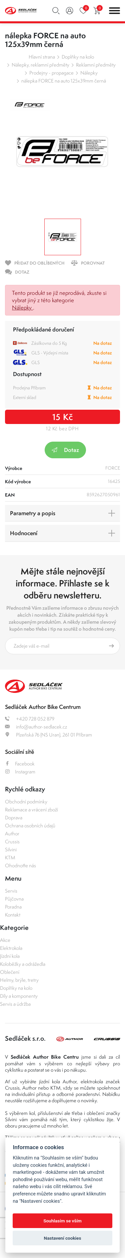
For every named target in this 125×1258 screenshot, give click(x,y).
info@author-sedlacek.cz (36, 727)
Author (12, 833)
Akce (5, 940)
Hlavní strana (42, 57)
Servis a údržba (15, 1004)
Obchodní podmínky (26, 801)
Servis (11, 891)
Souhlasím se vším (62, 1220)
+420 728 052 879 (29, 719)
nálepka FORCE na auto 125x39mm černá (63, 81)
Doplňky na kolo (78, 57)
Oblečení (9, 972)
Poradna (13, 907)
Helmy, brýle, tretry (19, 980)
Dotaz (65, 450)
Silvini (11, 849)
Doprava (13, 817)
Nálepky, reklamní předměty (40, 65)
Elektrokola (11, 948)
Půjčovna (14, 899)
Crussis (12, 841)
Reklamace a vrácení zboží (31, 809)
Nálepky (89, 73)
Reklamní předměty (96, 65)
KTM (10, 857)
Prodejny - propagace (51, 73)
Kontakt (12, 915)
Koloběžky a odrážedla (22, 964)
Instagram (20, 771)
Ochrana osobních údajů (30, 825)
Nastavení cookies (62, 1238)
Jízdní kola (10, 956)
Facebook (20, 763)
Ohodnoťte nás (20, 865)
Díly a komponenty (19, 996)
